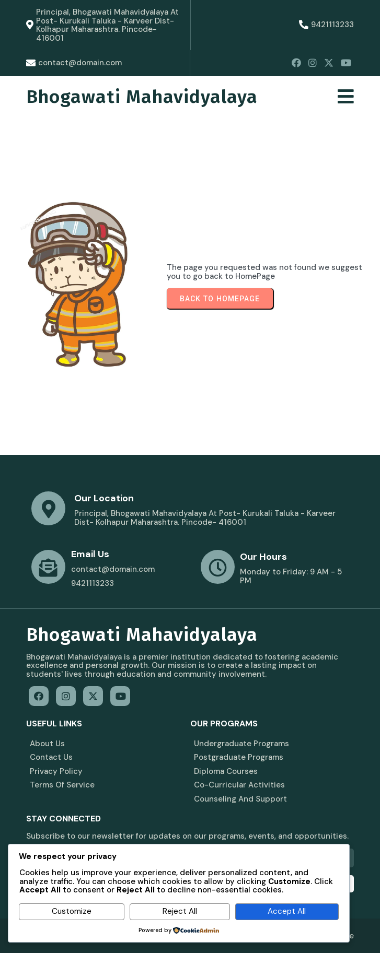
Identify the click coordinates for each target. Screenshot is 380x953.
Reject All (180, 911)
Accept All (287, 911)
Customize (71, 911)
